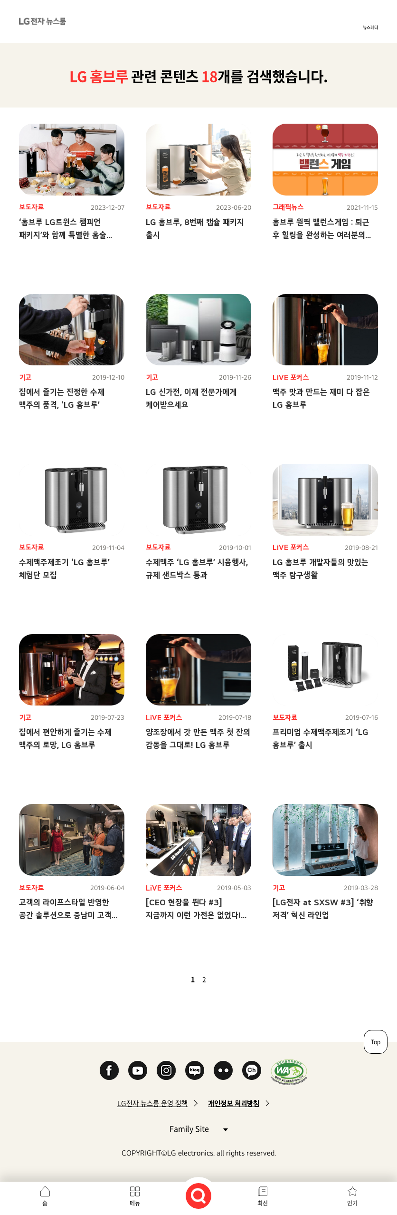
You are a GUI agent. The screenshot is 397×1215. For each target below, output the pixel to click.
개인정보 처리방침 (233, 1103)
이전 (176, 979)
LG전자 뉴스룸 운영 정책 (152, 1103)
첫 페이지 (165, 979)
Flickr (223, 1070)
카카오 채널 (251, 1070)
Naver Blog (194, 1070)
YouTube (137, 1070)
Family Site (198, 1128)
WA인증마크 (289, 1072)
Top (375, 1042)
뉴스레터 (370, 27)
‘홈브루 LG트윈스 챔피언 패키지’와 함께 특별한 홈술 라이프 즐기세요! (62, 235)
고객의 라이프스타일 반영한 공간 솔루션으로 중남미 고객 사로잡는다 (65, 915)
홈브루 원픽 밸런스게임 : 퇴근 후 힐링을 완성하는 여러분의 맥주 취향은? (321, 235)
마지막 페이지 (231, 979)
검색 (198, 1196)
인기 (352, 1203)
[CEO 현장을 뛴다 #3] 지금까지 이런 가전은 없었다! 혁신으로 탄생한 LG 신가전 (193, 915)
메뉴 (135, 1203)
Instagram (166, 1070)
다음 (220, 979)
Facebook (109, 1070)
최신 (262, 1203)
